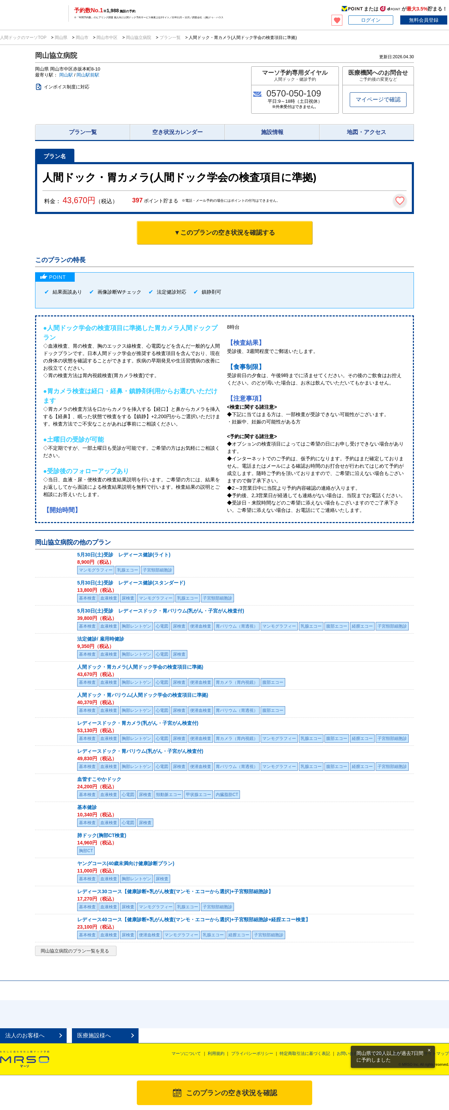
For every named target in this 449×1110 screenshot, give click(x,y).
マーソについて (186, 1053)
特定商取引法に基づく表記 (305, 1053)
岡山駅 (66, 75)
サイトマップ (436, 1053)
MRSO (24, 1059)
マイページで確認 (378, 99)
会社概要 (377, 1053)
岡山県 (61, 37)
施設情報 (272, 132)
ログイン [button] (371, 20)
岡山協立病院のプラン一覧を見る (75, 951)
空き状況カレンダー (177, 132)
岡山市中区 (107, 37)
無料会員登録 (423, 20)
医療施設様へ (94, 1035)
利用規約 (216, 1053)
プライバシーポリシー (252, 1053)
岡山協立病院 (139, 37)
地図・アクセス (366, 132)
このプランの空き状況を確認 (231, 1093)
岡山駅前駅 (87, 75)
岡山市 (81, 37)
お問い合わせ (349, 1053)
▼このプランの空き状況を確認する (224, 232)
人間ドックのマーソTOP (24, 37)
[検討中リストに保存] (400, 200)
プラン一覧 (170, 37)
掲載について (404, 1053)
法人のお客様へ (25, 1035)
